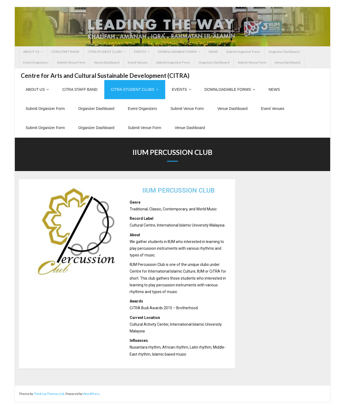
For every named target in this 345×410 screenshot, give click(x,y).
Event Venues (138, 62)
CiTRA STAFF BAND (65, 52)
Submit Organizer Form (243, 52)
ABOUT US (31, 52)
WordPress (91, 395)
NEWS (213, 52)
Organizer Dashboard (283, 52)
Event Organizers (36, 62)
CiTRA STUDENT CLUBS (105, 52)
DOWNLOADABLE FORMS (177, 52)
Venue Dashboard (106, 62)
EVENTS (140, 52)
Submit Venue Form (71, 62)
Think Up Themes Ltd (49, 395)
